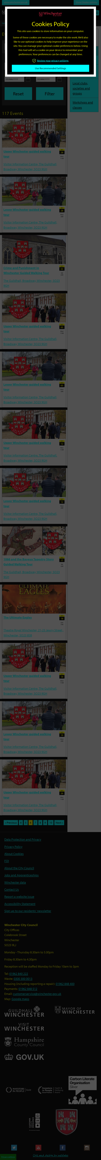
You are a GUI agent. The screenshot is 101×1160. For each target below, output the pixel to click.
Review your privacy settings (50, 60)
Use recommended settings (50, 68)
